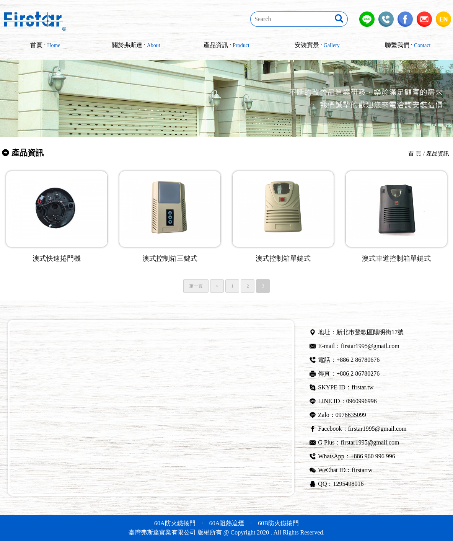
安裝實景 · (317, 45)
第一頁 (196, 286)
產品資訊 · (226, 45)
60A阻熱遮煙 (226, 523)
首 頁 (414, 153)
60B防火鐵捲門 (278, 523)
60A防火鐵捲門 (175, 523)
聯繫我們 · (408, 45)
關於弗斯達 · (136, 45)
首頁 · (45, 45)
